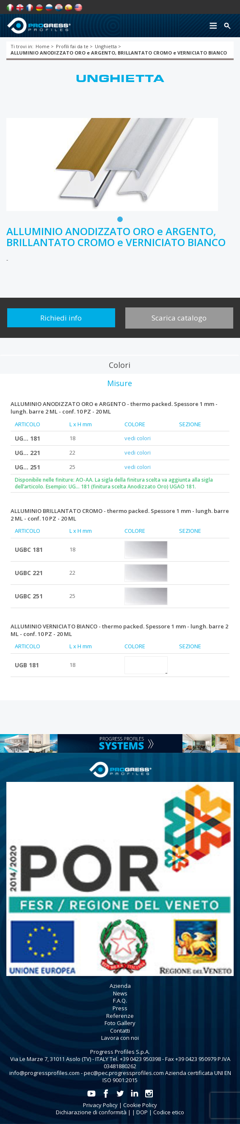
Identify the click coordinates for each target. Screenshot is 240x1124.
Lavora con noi (120, 1038)
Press (120, 1008)
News (120, 993)
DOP (142, 1112)
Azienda (120, 986)
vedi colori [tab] (137, 438)
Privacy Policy (100, 1105)
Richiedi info (61, 318)
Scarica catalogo (179, 318)
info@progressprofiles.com (44, 1073)
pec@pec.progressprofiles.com (124, 1073)
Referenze (120, 1016)
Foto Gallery (120, 1023)
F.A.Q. (120, 1000)
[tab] (119, 364)
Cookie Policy (140, 1105)
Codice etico (168, 1112)
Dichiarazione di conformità (91, 1112)
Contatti (120, 1030)
